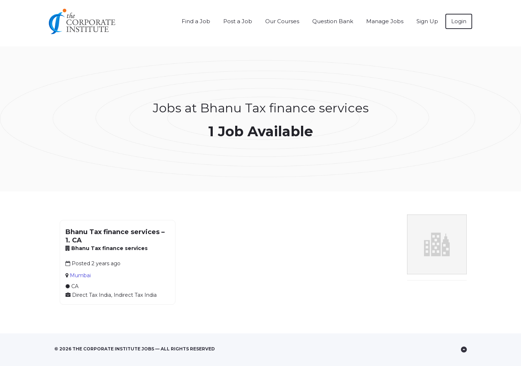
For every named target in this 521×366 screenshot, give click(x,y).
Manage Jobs (384, 21)
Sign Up (427, 21)
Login (458, 21)
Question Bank (332, 21)
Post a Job (237, 21)
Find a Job (196, 21)
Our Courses (282, 21)
